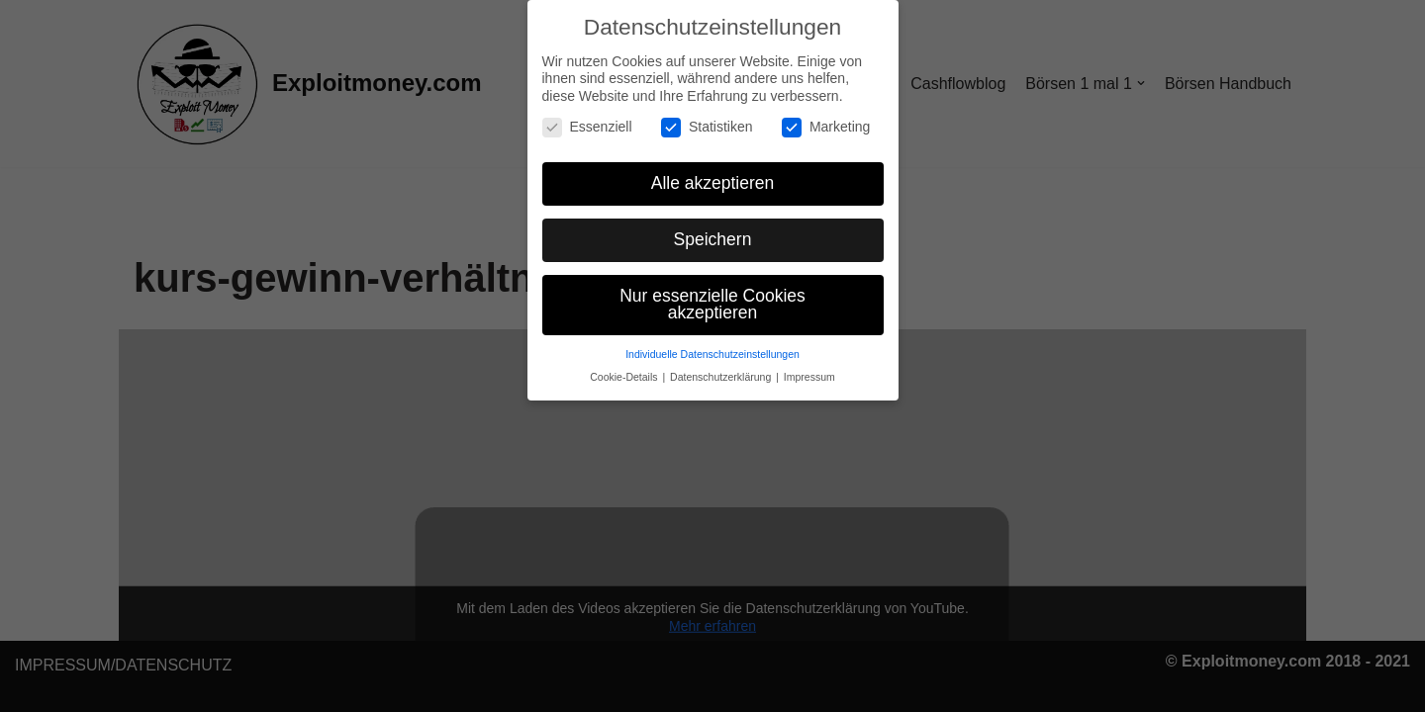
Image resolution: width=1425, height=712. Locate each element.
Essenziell (587, 127)
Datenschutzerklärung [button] (722, 377)
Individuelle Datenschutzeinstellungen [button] (712, 354)
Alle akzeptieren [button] (713, 183)
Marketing (826, 127)
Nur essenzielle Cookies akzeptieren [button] (712, 304)
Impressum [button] (809, 377)
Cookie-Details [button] (625, 377)
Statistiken (707, 127)
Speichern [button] (713, 239)
